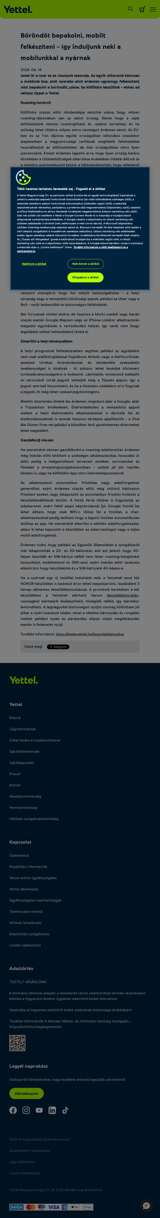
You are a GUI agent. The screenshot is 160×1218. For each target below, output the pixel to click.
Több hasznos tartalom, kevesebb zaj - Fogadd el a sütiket (61, 189)
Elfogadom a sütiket (85, 277)
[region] (80, 228)
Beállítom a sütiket (34, 263)
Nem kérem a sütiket (85, 263)
